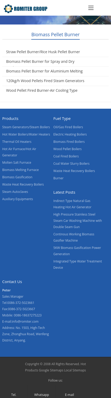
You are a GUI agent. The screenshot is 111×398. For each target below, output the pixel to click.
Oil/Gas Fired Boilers (68, 127)
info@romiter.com (25, 321)
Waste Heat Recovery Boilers (23, 184)
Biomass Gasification (17, 177)
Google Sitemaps (51, 370)
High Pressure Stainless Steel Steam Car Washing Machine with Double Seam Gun (77, 220)
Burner (58, 178)
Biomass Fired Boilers (69, 141)
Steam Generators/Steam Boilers (26, 127)
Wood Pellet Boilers (67, 149)
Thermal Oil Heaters (17, 141)
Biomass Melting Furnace (20, 170)
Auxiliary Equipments (17, 199)
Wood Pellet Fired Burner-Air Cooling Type (42, 90)
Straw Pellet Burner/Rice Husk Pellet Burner (43, 51)
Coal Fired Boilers (66, 156)
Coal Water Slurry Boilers (71, 163)
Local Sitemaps (75, 370)
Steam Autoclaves (15, 191)
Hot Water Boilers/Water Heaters (26, 134)
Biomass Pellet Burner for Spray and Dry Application (40, 64)
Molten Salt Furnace (16, 162)
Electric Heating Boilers (70, 134)
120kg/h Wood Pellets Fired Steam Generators (45, 80)
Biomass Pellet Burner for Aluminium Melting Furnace (44, 74)
